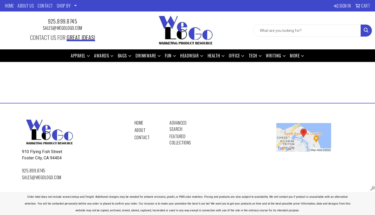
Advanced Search (177, 126)
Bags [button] (122, 56)
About (140, 130)
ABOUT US (25, 6)
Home (138, 123)
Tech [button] (253, 56)
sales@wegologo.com (62, 28)
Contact (142, 137)
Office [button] (234, 56)
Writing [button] (273, 56)
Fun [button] (168, 56)
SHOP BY (64, 6)
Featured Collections (180, 139)
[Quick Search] (307, 31)
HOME (9, 6)
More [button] (295, 56)
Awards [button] (101, 56)
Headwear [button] (189, 56)
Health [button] (214, 56)
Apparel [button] (78, 56)
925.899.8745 (62, 21)
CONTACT (45, 6)
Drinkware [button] (146, 56)
